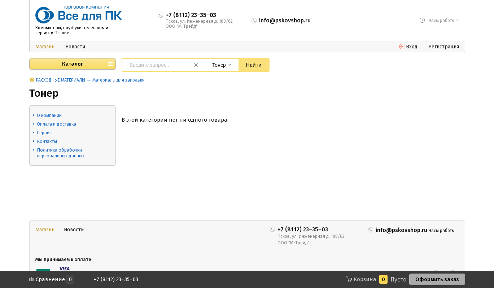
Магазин (44, 47)
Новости (75, 47)
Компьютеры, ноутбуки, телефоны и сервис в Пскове (71, 30)
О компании (49, 115)
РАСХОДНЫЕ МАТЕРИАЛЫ (60, 80)
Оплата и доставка (56, 124)
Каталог (72, 64)
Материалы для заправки (118, 80)
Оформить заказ (437, 279)
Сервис (44, 132)
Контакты (47, 141)
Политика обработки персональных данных (60, 152)
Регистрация (443, 47)
